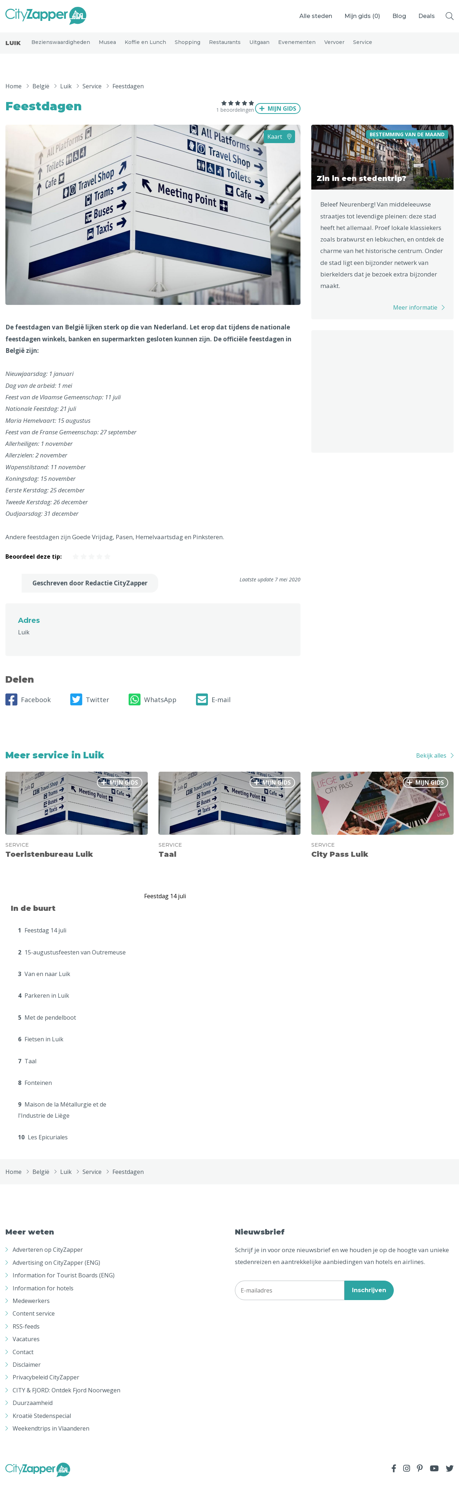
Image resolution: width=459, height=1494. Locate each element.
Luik (13, 48)
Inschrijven (369, 1300)
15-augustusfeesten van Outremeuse (72, 963)
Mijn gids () (362, 16)
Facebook (28, 710)
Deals (426, 16)
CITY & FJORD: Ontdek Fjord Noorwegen (66, 1401)
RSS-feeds (26, 1337)
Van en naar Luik (44, 984)
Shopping (187, 47)
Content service (34, 1324)
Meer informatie (415, 318)
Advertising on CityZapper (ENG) (56, 1273)
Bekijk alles (431, 766)
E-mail (213, 710)
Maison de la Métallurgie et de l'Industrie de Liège (62, 1120)
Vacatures (26, 1349)
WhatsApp (153, 710)
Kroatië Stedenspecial (42, 1426)
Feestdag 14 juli (42, 941)
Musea (107, 47)
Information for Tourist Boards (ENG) (64, 1286)
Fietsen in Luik (40, 1050)
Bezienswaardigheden (60, 47)
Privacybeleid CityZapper (46, 1388)
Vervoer (334, 47)
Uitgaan (259, 47)
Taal (27, 1072)
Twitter (89, 710)
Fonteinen (35, 1093)
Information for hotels (43, 1299)
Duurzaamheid (33, 1413)
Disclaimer (27, 1375)
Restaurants (225, 47)
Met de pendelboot (47, 1028)
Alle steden (315, 16)
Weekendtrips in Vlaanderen (51, 1439)
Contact (23, 1362)
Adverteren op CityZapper (48, 1260)
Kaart (279, 147)
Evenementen (297, 47)
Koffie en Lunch (145, 47)
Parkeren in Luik (43, 1006)
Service (362, 47)
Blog (399, 16)
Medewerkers (31, 1311)
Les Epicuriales (43, 1148)
